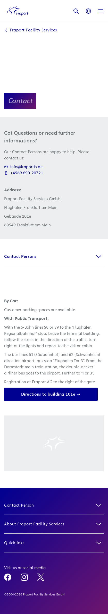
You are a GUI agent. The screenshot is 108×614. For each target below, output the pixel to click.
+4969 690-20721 (23, 173)
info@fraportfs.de (23, 166)
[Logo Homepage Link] (17, 11)
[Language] (88, 11)
